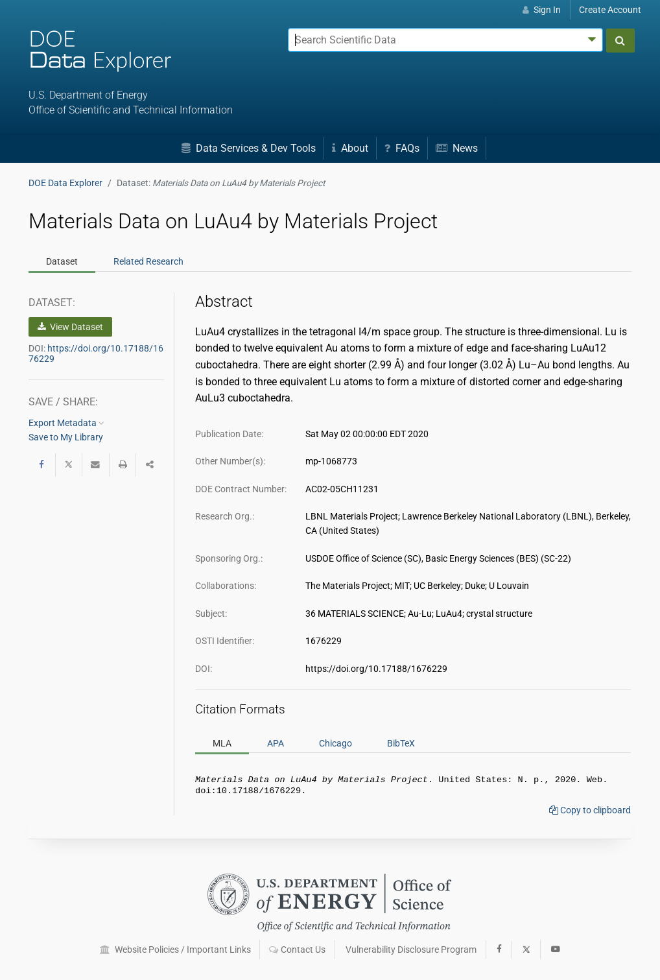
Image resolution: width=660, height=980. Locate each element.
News (457, 148)
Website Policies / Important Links (175, 949)
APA (275, 742)
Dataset (62, 261)
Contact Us (297, 949)
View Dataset (70, 327)
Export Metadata (66, 423)
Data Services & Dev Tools (249, 148)
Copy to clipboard (590, 812)
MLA (222, 742)
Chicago (335, 742)
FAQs (401, 148)
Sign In (542, 10)
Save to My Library (66, 437)
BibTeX (401, 742)
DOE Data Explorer (65, 183)
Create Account (610, 10)
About (350, 148)
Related (148, 261)
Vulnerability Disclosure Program (411, 949)
